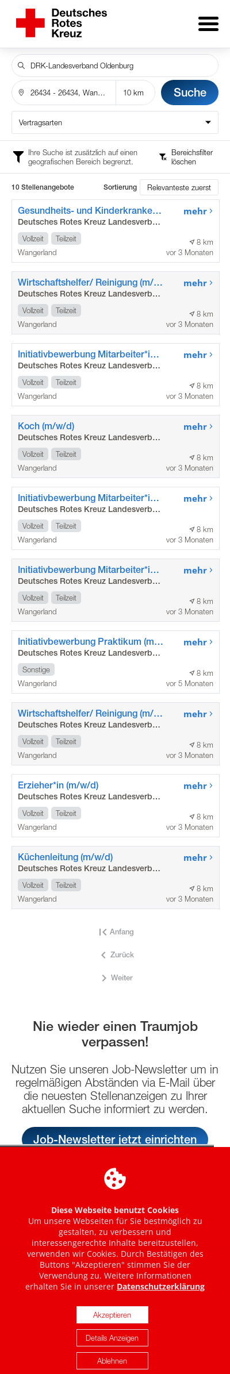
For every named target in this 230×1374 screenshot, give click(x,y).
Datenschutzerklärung (161, 1307)
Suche (190, 84)
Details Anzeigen (112, 1359)
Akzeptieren (112, 1336)
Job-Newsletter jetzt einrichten (115, 1131)
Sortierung (120, 179)
